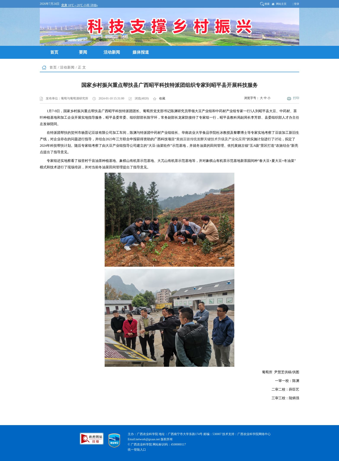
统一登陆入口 (137, 449)
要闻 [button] (83, 52)
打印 (296, 98)
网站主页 (281, 3)
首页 (53, 67)
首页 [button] (54, 52)
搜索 (267, 3)
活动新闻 (67, 67)
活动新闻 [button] (112, 52)
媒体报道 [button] (141, 52)
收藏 (162, 98)
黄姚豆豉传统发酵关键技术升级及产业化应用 (210, 139)
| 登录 (296, 3)
